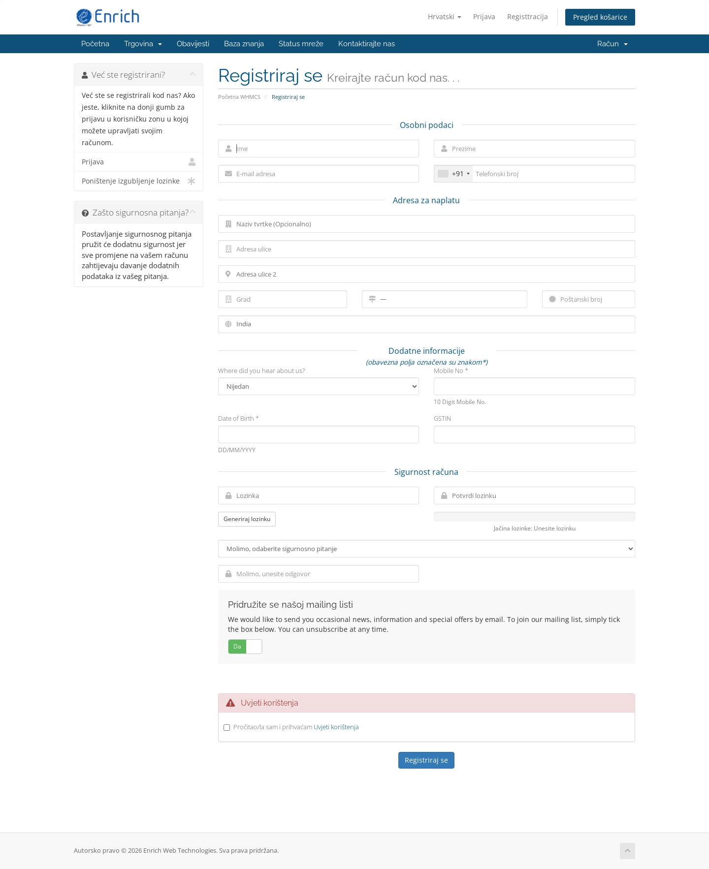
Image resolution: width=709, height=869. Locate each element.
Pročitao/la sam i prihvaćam (296, 726)
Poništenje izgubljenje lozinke (138, 181)
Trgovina (143, 43)
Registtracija (527, 16)
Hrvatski (444, 16)
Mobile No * (451, 370)
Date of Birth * (238, 418)
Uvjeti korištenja (336, 726)
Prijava (484, 16)
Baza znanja (244, 43)
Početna (95, 43)
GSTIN (442, 418)
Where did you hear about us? (261, 370)
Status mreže (301, 43)
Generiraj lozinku (247, 519)
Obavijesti (193, 43)
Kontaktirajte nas (366, 43)
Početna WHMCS (239, 96)
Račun (612, 43)
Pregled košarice (600, 17)
